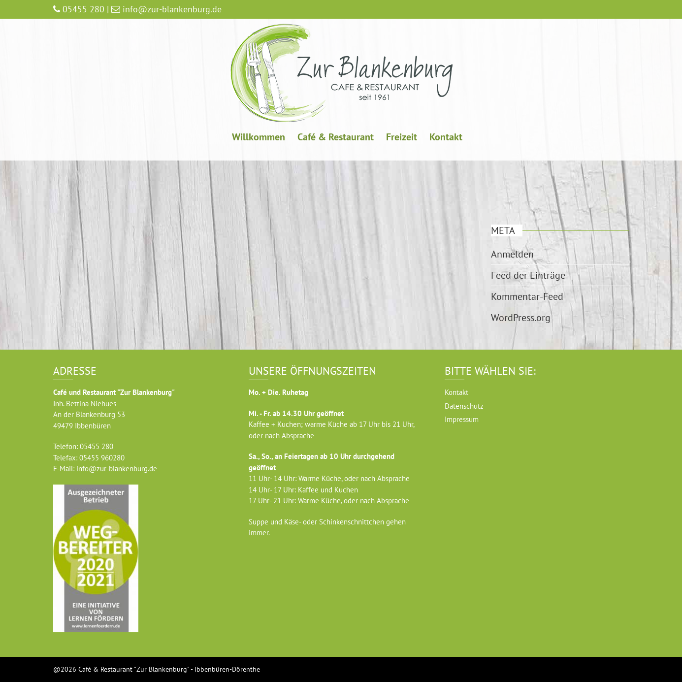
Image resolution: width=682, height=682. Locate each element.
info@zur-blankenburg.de (116, 468)
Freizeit (401, 136)
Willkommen (258, 136)
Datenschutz (464, 406)
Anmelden (512, 254)
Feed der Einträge (528, 275)
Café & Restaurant (335, 136)
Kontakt (445, 136)
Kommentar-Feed (527, 296)
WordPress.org (521, 317)
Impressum (462, 419)
